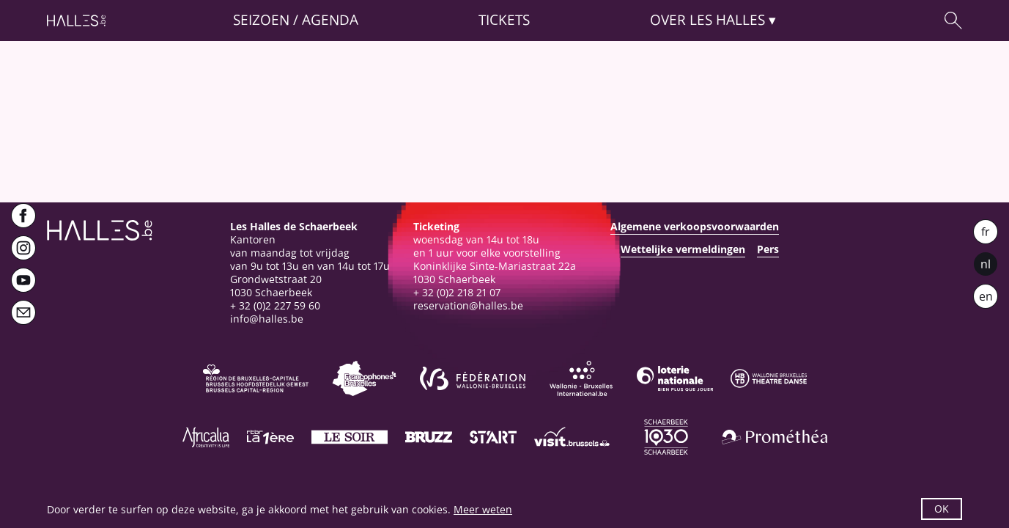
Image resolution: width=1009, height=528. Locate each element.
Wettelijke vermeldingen (683, 249)
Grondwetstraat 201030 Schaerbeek (276, 285)
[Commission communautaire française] (364, 378)
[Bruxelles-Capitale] (255, 378)
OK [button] (941, 509)
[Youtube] (23, 280)
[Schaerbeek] (666, 437)
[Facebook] (23, 215)
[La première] (270, 437)
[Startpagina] (76, 20)
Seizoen (261, 20)
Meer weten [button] (483, 509)
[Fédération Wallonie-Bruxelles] (472, 378)
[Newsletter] (23, 312)
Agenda (330, 20)
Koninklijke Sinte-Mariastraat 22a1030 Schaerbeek (494, 272)
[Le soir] (349, 437)
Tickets (504, 20)
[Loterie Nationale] (675, 378)
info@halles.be (266, 319)
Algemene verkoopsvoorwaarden (694, 226)
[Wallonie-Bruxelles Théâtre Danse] (769, 378)
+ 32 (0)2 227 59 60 (275, 305)
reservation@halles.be (468, 305)
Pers (768, 249)
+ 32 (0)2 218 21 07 (456, 292)
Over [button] (707, 20)
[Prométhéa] (774, 437)
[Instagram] (23, 248)
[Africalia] (205, 437)
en (986, 296)
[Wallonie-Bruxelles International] (581, 378)
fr (985, 232)
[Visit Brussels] (572, 437)
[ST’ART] (493, 437)
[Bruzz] (428, 437)
